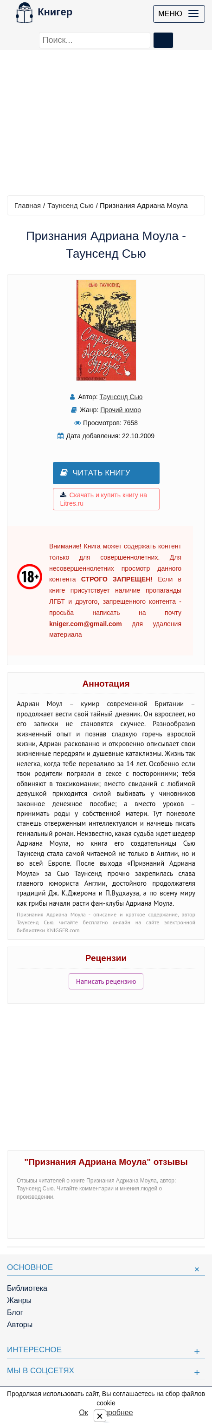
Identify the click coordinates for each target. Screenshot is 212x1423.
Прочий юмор (120, 410)
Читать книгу (95, 472)
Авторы (19, 1325)
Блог (15, 1312)
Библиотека (27, 1288)
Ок (83, 1412)
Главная (27, 205)
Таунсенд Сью (70, 205)
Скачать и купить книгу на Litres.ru (104, 499)
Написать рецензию (106, 981)
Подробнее (114, 1412)
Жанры (19, 1300)
